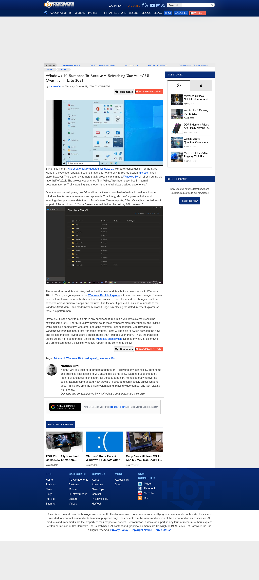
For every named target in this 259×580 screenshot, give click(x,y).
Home (49, 479)
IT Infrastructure (78, 494)
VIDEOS (146, 12)
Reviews (51, 484)
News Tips (98, 489)
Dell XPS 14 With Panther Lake (102, 65)
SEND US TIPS (133, 5)
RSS (146, 498)
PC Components (78, 479)
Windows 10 (130, 176)
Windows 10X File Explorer (104, 295)
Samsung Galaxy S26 (71, 65)
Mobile (73, 489)
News (63, 70)
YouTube (149, 493)
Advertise (97, 484)
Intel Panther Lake (132, 65)
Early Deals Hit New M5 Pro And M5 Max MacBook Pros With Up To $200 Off (144, 458)
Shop (168, 12)
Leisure (73, 498)
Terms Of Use (162, 530)
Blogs (49, 494)
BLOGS (158, 12)
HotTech (97, 503)
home (49, 70)
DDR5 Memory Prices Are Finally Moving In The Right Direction (196, 126)
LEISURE (133, 12)
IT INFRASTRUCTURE (113, 12)
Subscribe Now (190, 200)
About (95, 479)
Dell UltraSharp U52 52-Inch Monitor (193, 65)
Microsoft (144, 172)
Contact (96, 494)
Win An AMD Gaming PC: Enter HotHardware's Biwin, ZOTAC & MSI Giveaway (196, 112)
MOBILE (92, 12)
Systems (74, 484)
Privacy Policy (100, 498)
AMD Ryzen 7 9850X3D (157, 65)
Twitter (148, 483)
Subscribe (181, 12)
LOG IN (113, 5)
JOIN (120, 5)
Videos (73, 503)
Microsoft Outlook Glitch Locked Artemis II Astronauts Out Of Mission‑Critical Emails (197, 98)
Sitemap (51, 503)
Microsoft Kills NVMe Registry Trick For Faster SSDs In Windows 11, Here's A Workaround (196, 155)
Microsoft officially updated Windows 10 (91, 168)
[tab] (178, 85)
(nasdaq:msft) (90, 358)
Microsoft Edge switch (109, 338)
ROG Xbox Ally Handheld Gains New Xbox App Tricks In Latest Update (62, 458)
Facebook (149, 488)
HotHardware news (118, 407)
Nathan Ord (70, 366)
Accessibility (122, 479)
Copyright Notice (141, 530)
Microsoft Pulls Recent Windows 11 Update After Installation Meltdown (103, 458)
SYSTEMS (80, 12)
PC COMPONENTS (60, 12)
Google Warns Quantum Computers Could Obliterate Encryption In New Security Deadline (196, 140)
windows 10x (107, 358)
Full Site (50, 498)
